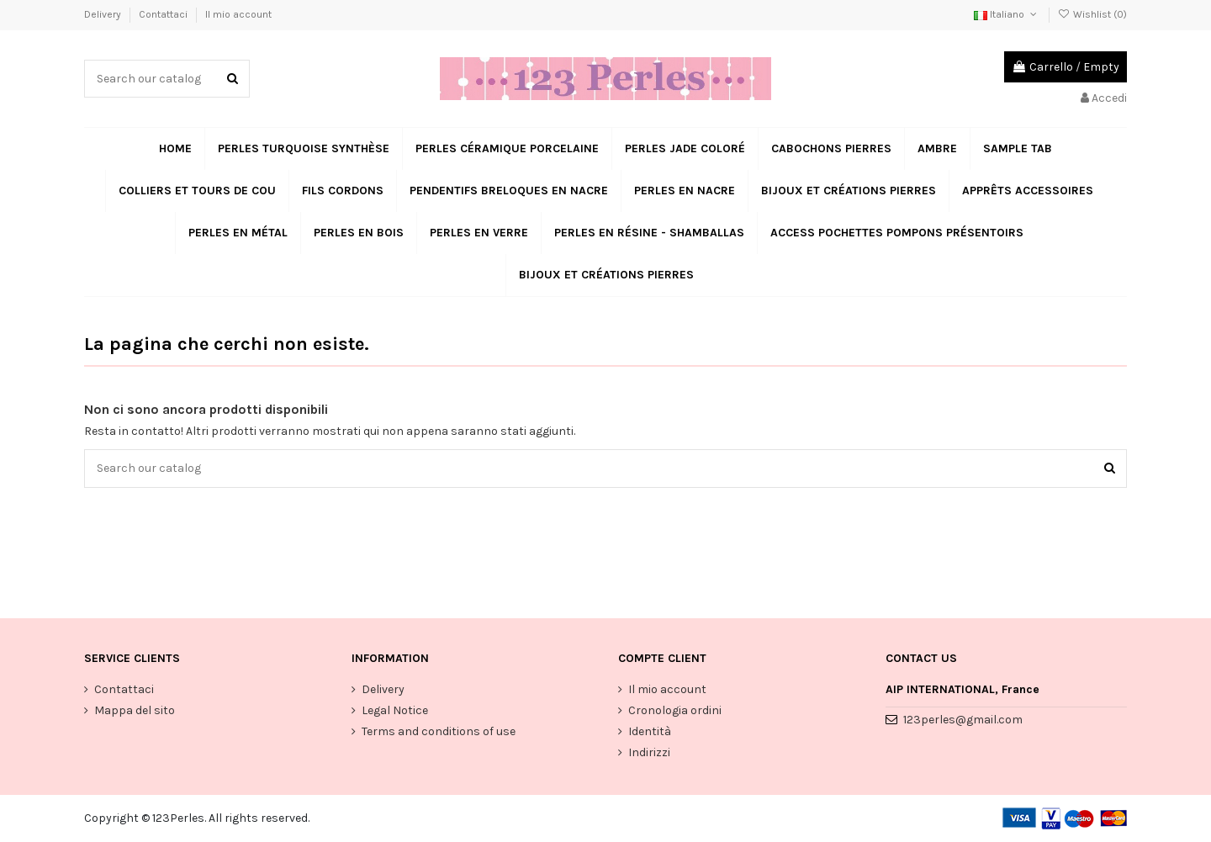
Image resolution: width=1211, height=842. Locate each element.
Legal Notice (395, 710)
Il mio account (238, 14)
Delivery (104, 14)
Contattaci (164, 14)
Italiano (1006, 14)
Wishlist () (1092, 14)
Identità (649, 731)
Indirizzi (649, 752)
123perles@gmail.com (963, 719)
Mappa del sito (134, 710)
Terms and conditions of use (439, 731)
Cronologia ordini (675, 710)
